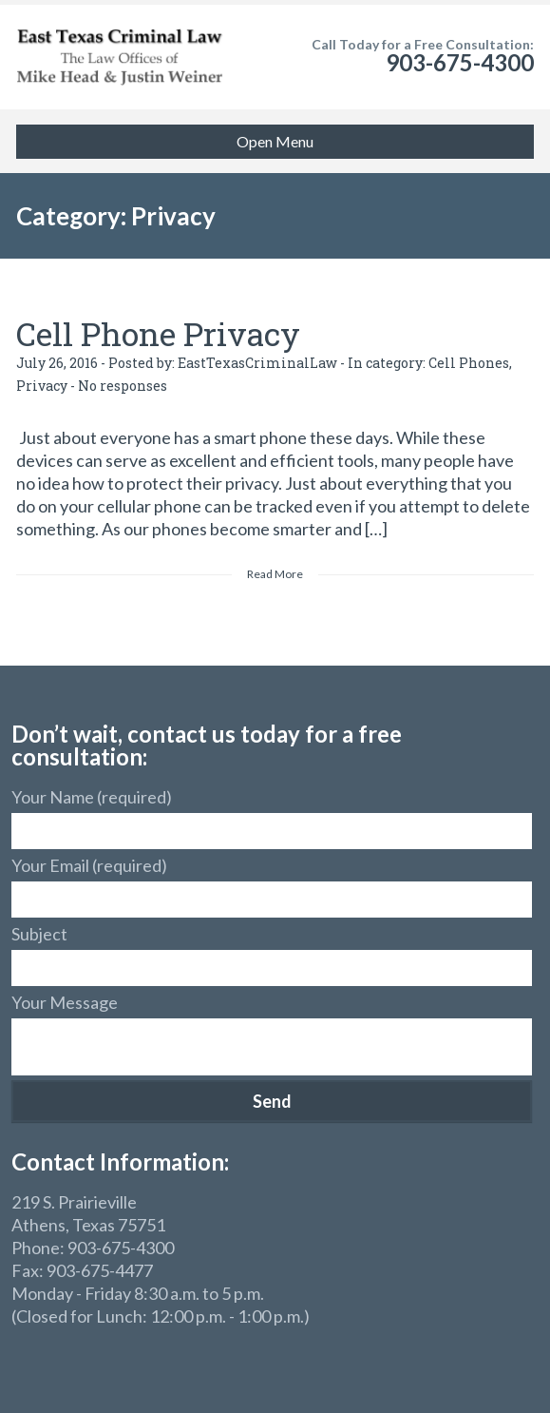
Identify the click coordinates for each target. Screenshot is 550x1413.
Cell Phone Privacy (158, 333)
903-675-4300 (460, 62)
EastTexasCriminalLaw (257, 363)
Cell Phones (468, 363)
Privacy (41, 386)
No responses (122, 386)
